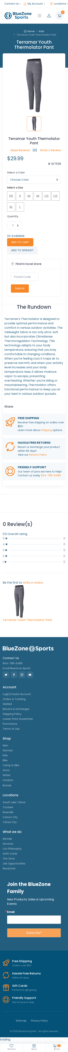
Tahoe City (10, 822)
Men (5, 745)
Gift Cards (19, 986)
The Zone (9, 858)
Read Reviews (20, 150)
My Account (33, 4)
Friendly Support (24, 998)
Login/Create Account (17, 694)
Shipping (46, 430)
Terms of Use (11, 729)
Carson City (10, 817)
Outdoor (8, 780)
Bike (5, 760)
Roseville (8, 812)
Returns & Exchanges (16, 709)
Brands (7, 785)
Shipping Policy (12, 714)
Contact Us (11, 4)
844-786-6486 (51, 475)
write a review (33, 582)
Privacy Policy (39, 1020)
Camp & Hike (11, 765)
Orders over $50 (21, 965)
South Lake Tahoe (14, 802)
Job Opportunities (14, 863)
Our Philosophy (12, 849)
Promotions (10, 724)
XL (11, 207)
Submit (20, 288)
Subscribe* (34, 933)
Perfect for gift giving (24, 990)
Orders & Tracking (14, 699)
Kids (41, 31)
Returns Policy (38, 455)
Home (29, 31)
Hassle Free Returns (26, 973)
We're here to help (23, 1002)
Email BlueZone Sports (16, 668)
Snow (6, 770)
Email (11, 911)
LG (47, 196)
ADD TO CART (20, 242)
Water (7, 775)
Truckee (8, 807)
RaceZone (9, 868)
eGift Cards (10, 853)
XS (11, 196)
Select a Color (16, 172)
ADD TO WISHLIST (22, 250)
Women (8, 750)
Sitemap (21, 1020)
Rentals (7, 839)
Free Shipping (22, 961)
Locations (58, 4)
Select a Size (15, 187)
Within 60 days (20, 977)
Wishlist (7, 704)
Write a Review (50, 150)
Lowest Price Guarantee (18, 719)
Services (8, 844)
